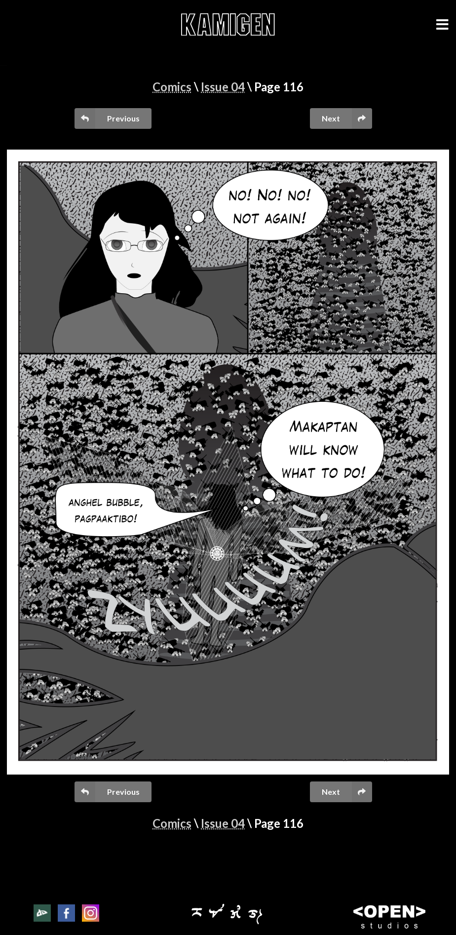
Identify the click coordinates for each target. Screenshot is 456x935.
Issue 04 (223, 86)
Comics (171, 86)
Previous (107, 118)
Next (347, 118)
